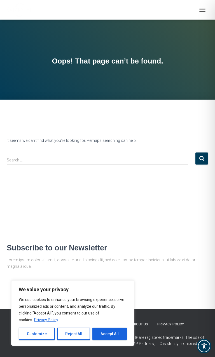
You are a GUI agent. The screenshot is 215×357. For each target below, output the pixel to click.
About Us (140, 324)
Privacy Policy (46, 320)
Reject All (73, 334)
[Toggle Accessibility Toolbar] (204, 346)
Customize (37, 334)
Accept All (110, 334)
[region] (72, 313)
